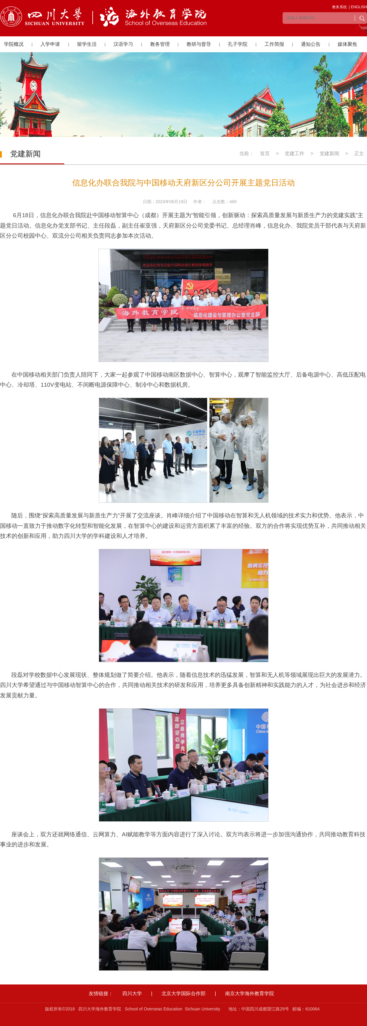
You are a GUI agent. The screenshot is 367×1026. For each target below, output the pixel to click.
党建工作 (294, 153)
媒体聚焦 (347, 44)
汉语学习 (123, 44)
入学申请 (50, 44)
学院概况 (14, 44)
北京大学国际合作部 (183, 993)
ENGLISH (359, 7)
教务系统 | (341, 7)
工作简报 (274, 44)
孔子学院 (237, 44)
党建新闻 (329, 153)
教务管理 (160, 44)
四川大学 (132, 993)
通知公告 (311, 44)
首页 (265, 153)
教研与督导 (199, 44)
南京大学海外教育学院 (249, 993)
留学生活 (87, 44)
